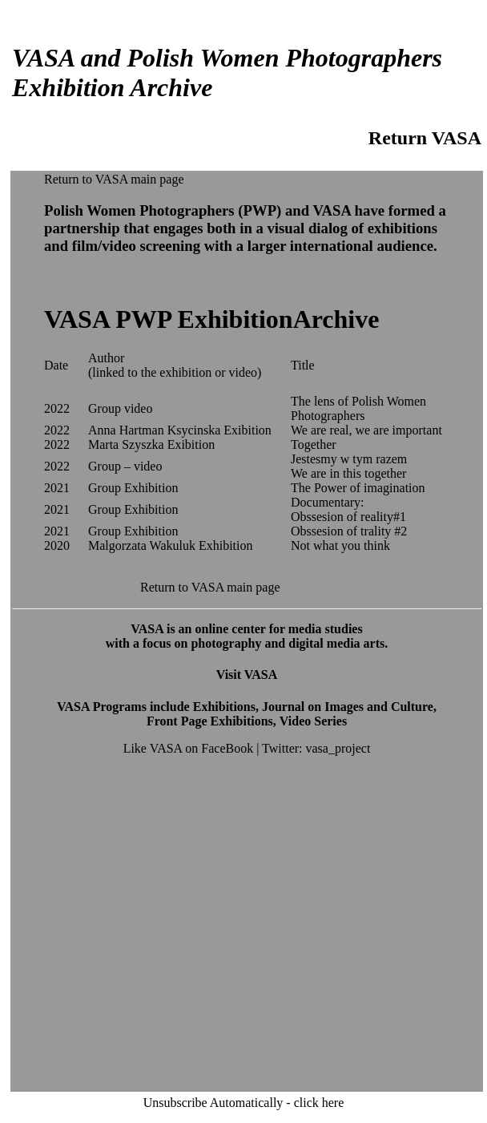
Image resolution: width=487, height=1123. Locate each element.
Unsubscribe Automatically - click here (243, 1102)
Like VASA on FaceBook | (192, 748)
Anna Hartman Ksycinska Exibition (180, 430)
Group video (120, 408)
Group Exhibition (133, 488)
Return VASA (424, 137)
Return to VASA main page (114, 179)
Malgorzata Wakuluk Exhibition (170, 545)
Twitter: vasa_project (316, 748)
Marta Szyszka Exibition (151, 444)
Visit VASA (247, 674)
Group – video (125, 466)
